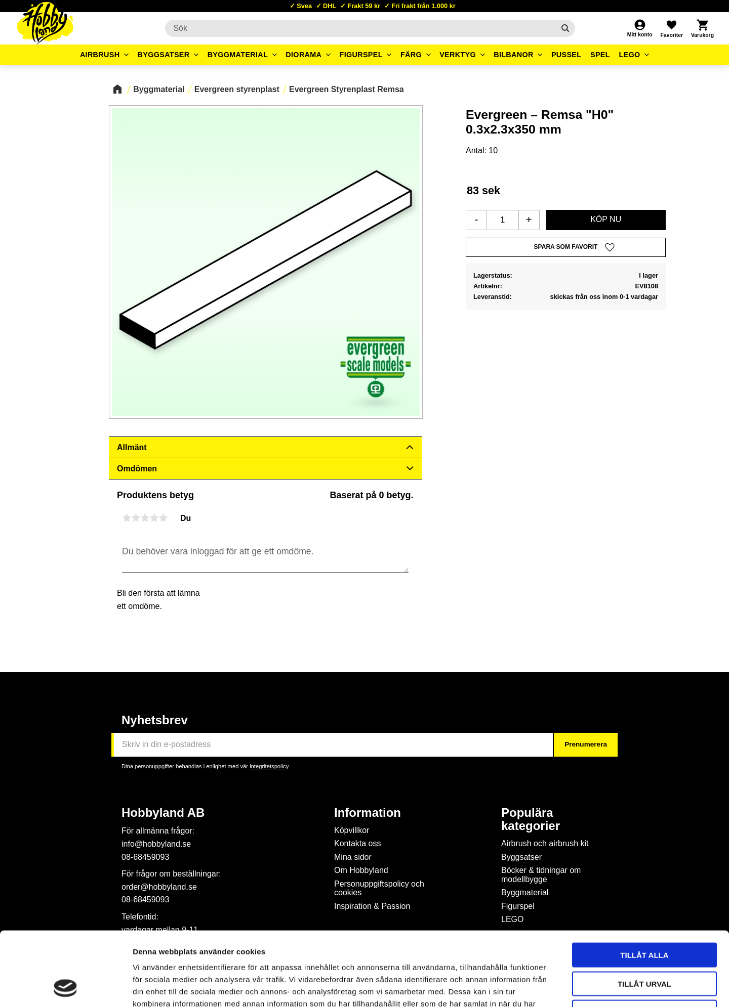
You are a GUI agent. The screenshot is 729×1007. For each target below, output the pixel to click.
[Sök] (565, 28)
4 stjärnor (153, 517)
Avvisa (645, 942)
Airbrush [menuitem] (100, 55)
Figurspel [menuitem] (361, 55)
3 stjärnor (144, 517)
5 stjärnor (163, 517)
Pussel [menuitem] (566, 55)
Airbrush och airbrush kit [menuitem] (545, 843)
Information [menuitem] (367, 812)
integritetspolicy (269, 766)
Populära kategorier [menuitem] (530, 819)
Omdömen (137, 468)
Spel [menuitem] (600, 55)
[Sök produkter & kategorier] (359, 28)
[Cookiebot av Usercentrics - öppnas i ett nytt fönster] (65, 987)
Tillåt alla (644, 885)
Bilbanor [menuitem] (514, 55)
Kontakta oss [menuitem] (357, 843)
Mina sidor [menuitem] (353, 857)
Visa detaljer (550, 987)
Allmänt (132, 447)
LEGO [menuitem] (629, 55)
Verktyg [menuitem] (457, 55)
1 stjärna (126, 517)
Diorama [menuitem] (303, 55)
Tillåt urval (644, 914)
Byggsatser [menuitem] (164, 55)
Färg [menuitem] (411, 55)
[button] (671, 28)
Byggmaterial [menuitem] (238, 55)
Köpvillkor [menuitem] (351, 830)
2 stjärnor (135, 517)
